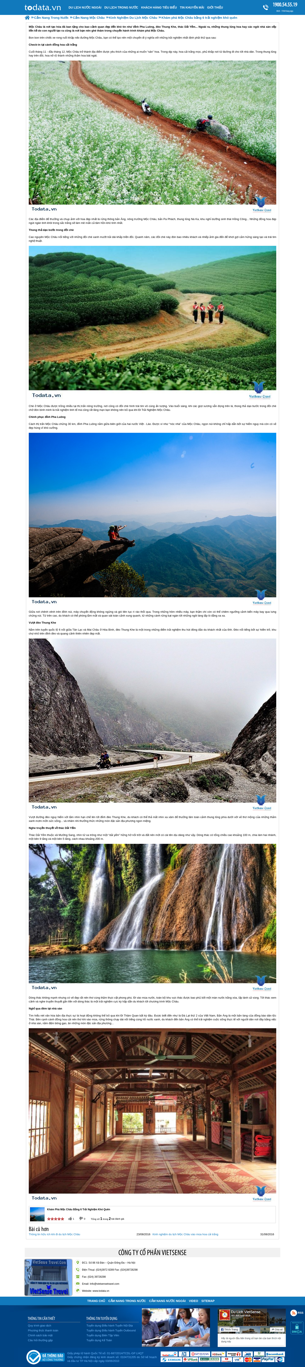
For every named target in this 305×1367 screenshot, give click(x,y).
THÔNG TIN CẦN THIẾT (41, 1318)
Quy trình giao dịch (39, 1325)
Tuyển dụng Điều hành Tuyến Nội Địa (109, 1325)
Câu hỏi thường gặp (40, 1340)
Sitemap (207, 1301)
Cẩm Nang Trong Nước (127, 1301)
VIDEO (193, 1301)
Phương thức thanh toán (43, 1330)
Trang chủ (96, 1301)
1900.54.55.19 (285, 5)
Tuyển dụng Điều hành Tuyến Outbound (111, 1330)
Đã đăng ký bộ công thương (45, 1356)
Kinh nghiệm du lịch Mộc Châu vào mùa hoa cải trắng (185, 1234)
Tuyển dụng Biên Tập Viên (102, 1335)
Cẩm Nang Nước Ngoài (167, 1301)
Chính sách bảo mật (40, 1335)
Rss (293, 1312)
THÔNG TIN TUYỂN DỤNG (101, 1318)
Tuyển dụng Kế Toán (99, 1340)
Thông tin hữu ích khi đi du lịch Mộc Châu (54, 1234)
